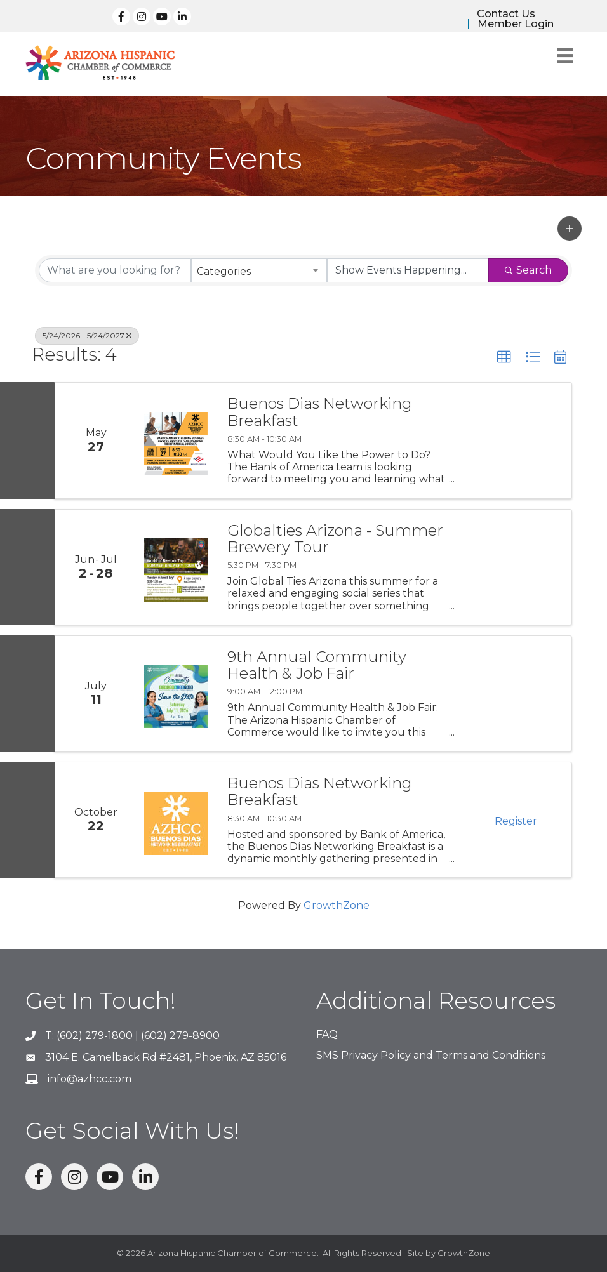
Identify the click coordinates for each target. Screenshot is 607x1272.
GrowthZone (337, 905)
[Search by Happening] (408, 270)
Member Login (515, 24)
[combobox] (259, 270)
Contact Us (506, 14)
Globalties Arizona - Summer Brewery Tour (335, 539)
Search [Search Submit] (528, 270)
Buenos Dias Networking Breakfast (319, 412)
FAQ (327, 1034)
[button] (569, 228)
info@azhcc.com (89, 1079)
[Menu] (565, 55)
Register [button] (516, 821)
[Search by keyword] (115, 270)
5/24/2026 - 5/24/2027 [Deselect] (87, 335)
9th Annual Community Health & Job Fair (316, 665)
